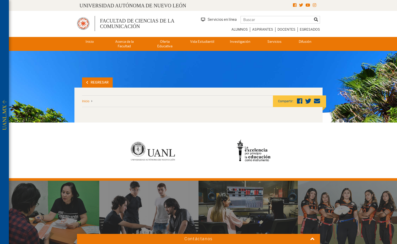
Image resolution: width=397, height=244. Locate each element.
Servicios (274, 42)
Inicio (90, 42)
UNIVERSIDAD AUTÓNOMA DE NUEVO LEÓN (133, 5)
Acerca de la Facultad (124, 44)
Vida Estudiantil (202, 42)
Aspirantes (262, 29)
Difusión (305, 42)
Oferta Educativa (164, 44)
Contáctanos (198, 238)
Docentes (286, 29)
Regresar (97, 82)
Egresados (310, 29)
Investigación (240, 42)
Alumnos (239, 29)
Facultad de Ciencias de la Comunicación (137, 23)
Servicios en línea (219, 19)
